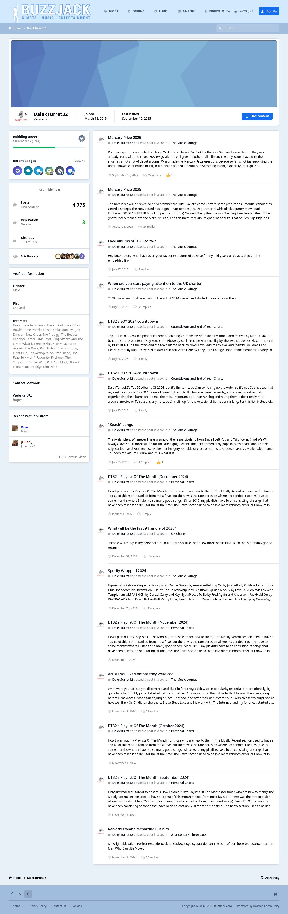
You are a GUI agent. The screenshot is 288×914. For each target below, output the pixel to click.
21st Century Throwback (188, 835)
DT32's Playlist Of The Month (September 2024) (148, 777)
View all (80, 161)
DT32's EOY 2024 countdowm (133, 321)
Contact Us (59, 906)
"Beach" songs (120, 424)
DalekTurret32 (122, 143)
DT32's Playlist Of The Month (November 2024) (148, 622)
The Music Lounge (184, 143)
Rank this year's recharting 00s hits (138, 829)
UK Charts (178, 534)
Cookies (77, 906)
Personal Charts (182, 482)
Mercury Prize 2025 (124, 137)
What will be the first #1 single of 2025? (142, 528)
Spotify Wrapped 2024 (127, 570)
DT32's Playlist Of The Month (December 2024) (148, 476)
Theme (17, 906)
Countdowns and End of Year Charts (197, 327)
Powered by (258, 906)
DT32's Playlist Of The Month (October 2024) (146, 725)
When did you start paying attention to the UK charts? (155, 283)
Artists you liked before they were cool (141, 674)
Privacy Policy (37, 906)
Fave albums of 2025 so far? (132, 241)
